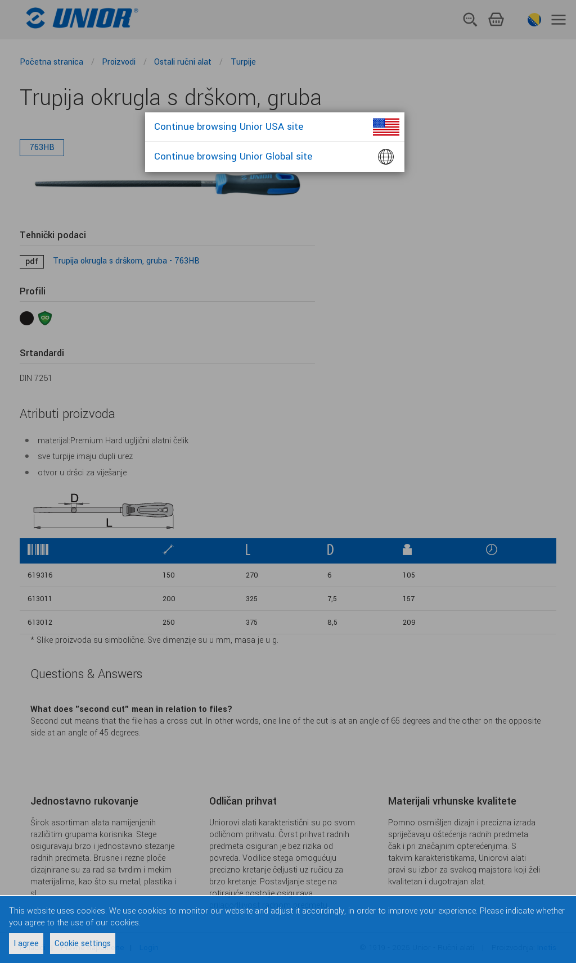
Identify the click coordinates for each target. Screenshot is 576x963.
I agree (26, 944)
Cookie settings (83, 944)
